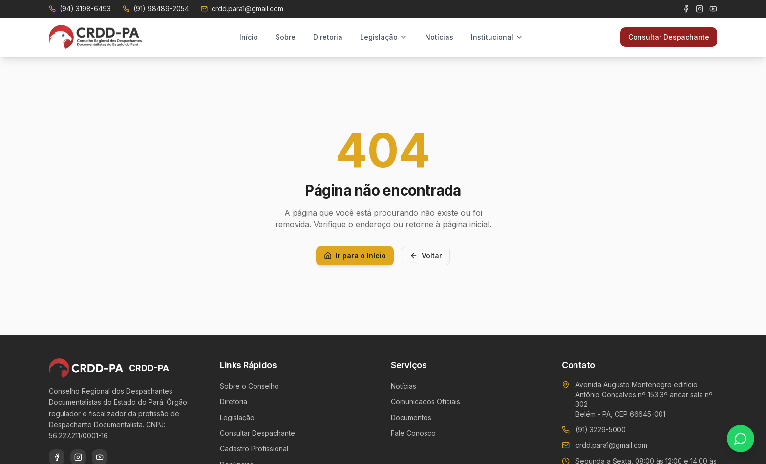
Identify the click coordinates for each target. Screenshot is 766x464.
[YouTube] (713, 9)
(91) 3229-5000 (600, 429)
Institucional (497, 37)
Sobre (286, 37)
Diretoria (327, 37)
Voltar (426, 255)
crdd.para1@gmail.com (611, 445)
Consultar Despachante (668, 37)
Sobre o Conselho (249, 386)
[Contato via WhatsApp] (740, 438)
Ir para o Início (355, 255)
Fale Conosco (413, 433)
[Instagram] (699, 9)
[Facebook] (686, 9)
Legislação (383, 37)
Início (248, 37)
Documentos (411, 417)
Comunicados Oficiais (425, 402)
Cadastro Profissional (254, 448)
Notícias (439, 37)
